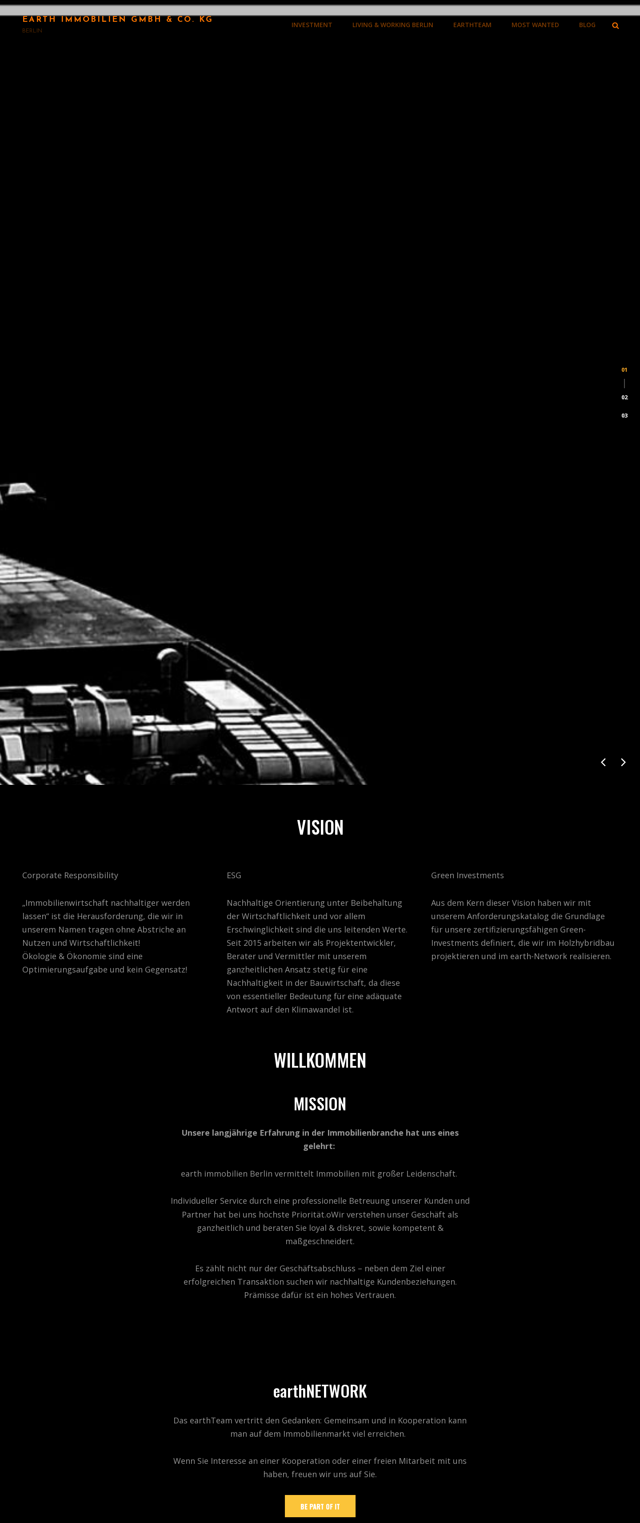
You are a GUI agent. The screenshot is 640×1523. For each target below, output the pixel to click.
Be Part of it (320, 1084)
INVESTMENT (312, 24)
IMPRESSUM (363, 1470)
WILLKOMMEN (367, 1384)
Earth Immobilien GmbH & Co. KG (117, 20)
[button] (624, 163)
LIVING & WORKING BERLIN (392, 24)
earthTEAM (472, 24)
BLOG (587, 24)
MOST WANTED (535, 24)
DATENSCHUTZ (368, 1488)
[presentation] (603, 340)
